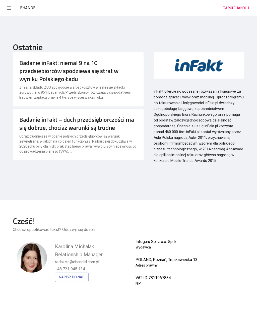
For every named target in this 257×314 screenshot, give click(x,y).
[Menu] (9, 8)
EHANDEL (29, 8)
